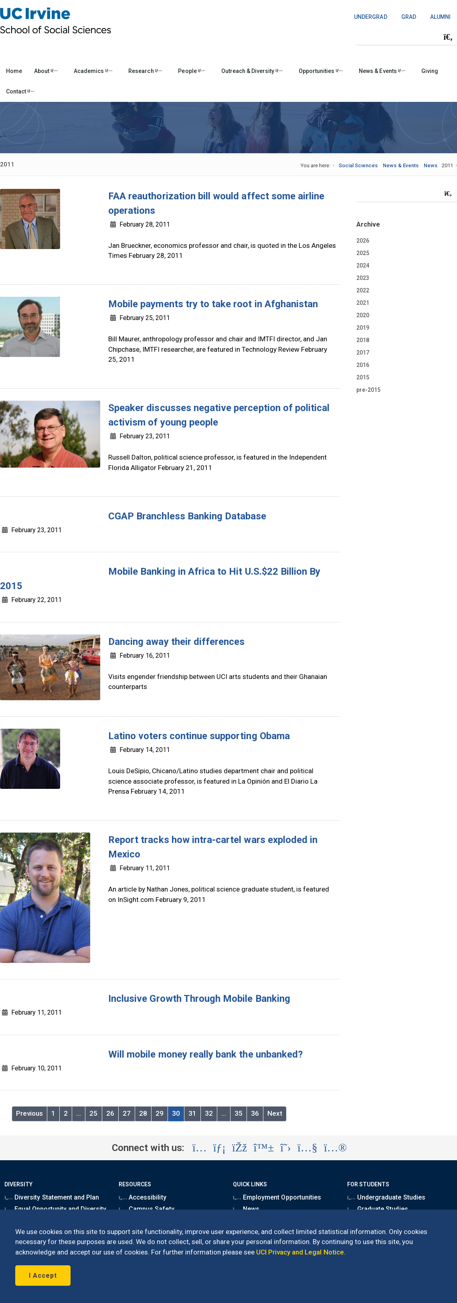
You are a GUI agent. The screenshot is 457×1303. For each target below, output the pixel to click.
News (430, 165)
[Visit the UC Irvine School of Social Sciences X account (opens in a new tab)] (285, 1147)
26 (110, 1113)
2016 (362, 365)
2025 (362, 253)
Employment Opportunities (277, 1197)
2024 (362, 265)
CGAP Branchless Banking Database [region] (187, 516)
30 (176, 1113)
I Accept (43, 1275)
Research (145, 71)
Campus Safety (146, 1209)
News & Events (382, 71)
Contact (20, 91)
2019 (362, 327)
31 (192, 1113)
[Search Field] (406, 36)
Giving (429, 71)
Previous (29, 1113)
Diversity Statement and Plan (51, 1197)
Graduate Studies (377, 1209)
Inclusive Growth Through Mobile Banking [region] (199, 998)
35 (239, 1113)
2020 (362, 315)
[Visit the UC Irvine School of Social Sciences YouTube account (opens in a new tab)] (307, 1147)
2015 (362, 377)
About (46, 71)
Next (274, 1113)
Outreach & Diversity (252, 71)
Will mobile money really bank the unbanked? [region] (205, 1054)
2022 (362, 290)
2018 (362, 340)
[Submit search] (448, 37)
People (191, 71)
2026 (362, 240)
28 (143, 1113)
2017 (362, 352)
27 (127, 1113)
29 (160, 1113)
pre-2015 (368, 390)
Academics (93, 71)
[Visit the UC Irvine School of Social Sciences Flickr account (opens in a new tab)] (335, 1147)
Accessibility (142, 1197)
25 (93, 1113)
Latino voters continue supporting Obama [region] (199, 736)
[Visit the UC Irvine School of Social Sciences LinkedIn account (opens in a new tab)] (219, 1147)
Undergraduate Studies (386, 1197)
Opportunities (321, 71)
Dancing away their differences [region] (176, 641)
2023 (362, 278)
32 (209, 1113)
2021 (362, 303)
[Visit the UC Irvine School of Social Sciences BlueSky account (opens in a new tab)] (264, 1147)
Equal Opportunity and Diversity (55, 1209)
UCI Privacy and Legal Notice (300, 1252)
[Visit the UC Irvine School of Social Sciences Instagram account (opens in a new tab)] (199, 1147)
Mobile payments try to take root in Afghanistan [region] (213, 304)
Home (14, 71)
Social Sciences (358, 165)
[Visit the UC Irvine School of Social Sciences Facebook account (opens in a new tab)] (239, 1147)
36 (255, 1113)
